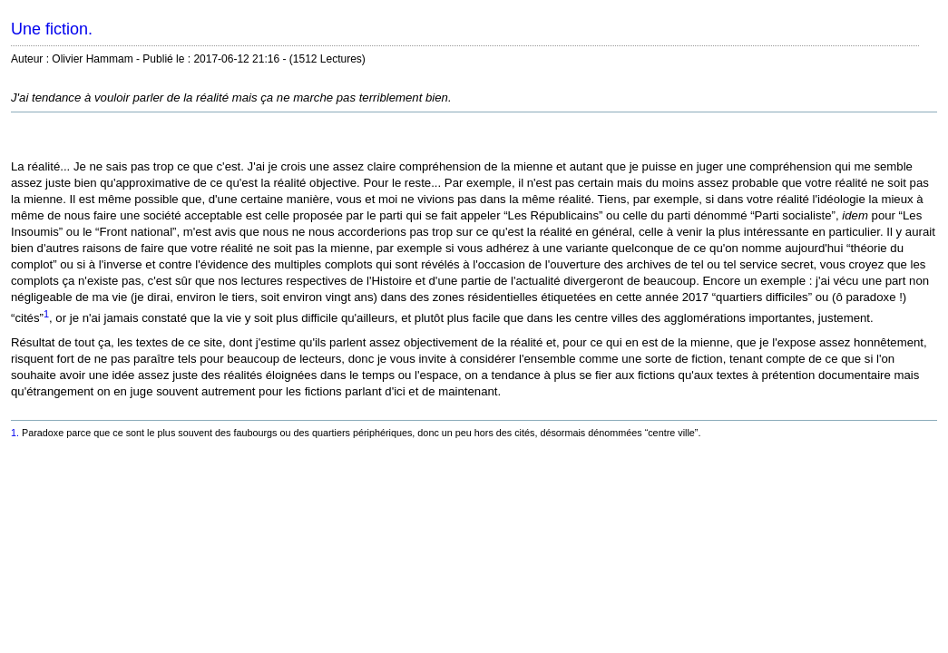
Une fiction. (52, 29)
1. (15, 432)
